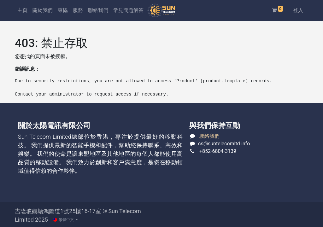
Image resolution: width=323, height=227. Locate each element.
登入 (298, 10)
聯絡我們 (209, 136)
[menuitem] (22, 10)
